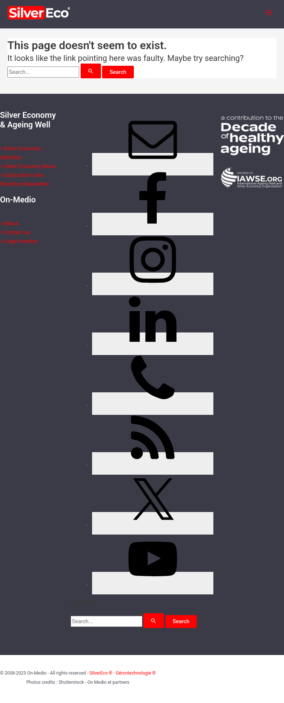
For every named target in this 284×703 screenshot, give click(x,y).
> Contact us (15, 232)
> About (9, 223)
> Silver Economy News (28, 166)
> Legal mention (19, 241)
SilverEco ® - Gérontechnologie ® (122, 673)
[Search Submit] (91, 71)
